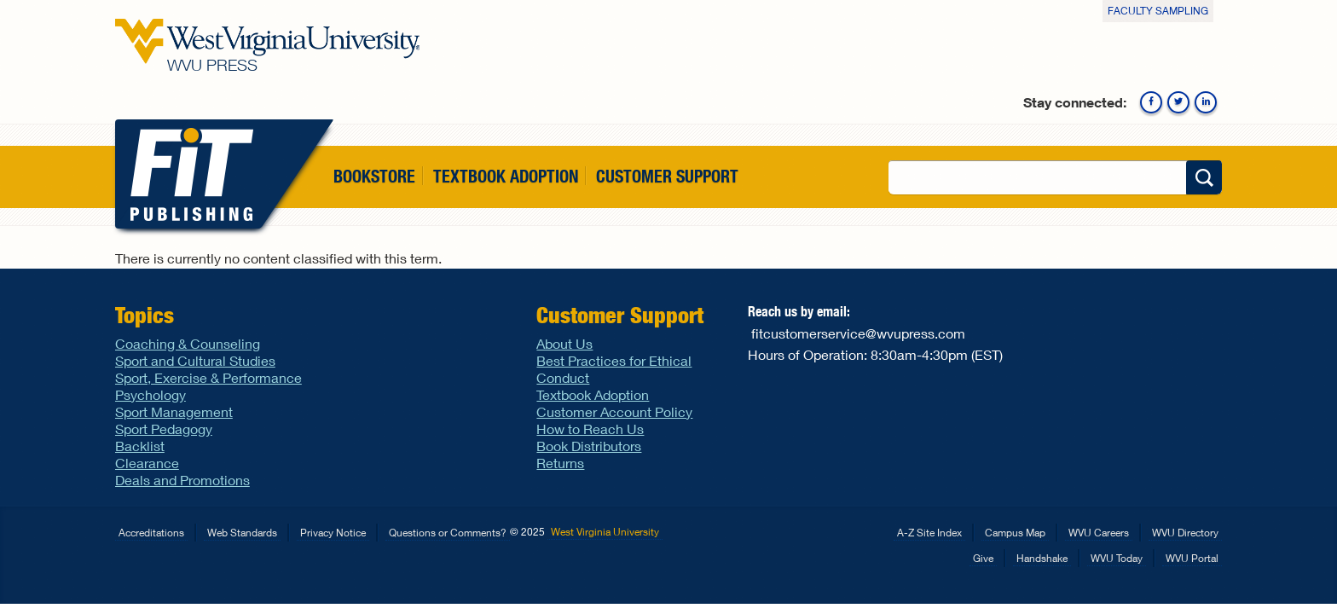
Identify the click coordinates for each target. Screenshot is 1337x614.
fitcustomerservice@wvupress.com (858, 333)
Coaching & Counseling (187, 343)
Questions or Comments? (447, 532)
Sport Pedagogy (163, 428)
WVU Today (1117, 558)
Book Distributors (588, 445)
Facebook (1151, 102)
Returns (560, 463)
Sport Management (174, 411)
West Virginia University (605, 531)
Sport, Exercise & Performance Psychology (208, 386)
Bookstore (374, 176)
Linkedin (1206, 102)
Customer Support (667, 176)
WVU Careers (1098, 532)
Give (983, 558)
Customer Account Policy (614, 411)
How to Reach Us (590, 428)
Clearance (147, 463)
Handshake (1042, 558)
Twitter (1178, 102)
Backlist (140, 445)
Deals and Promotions (182, 480)
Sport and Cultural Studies (195, 360)
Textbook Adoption (505, 176)
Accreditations (151, 532)
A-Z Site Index (929, 532)
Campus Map (1015, 532)
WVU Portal (1192, 558)
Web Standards (242, 532)
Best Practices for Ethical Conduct (614, 368)
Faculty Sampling (1158, 10)
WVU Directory (1185, 532)
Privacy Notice (333, 532)
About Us (564, 343)
